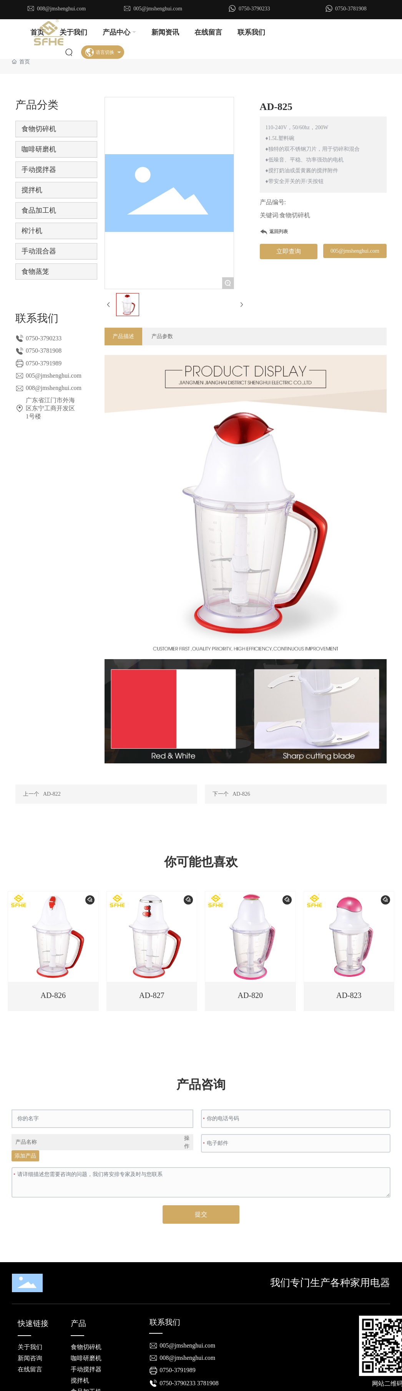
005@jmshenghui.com (157, 9)
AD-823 (349, 995)
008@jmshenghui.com (61, 9)
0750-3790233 (254, 9)
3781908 (208, 1383)
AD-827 (151, 995)
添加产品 (25, 1155)
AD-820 (250, 995)
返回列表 (278, 231)
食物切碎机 (294, 215)
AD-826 (241, 794)
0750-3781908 (351, 9)
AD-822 (52, 794)
